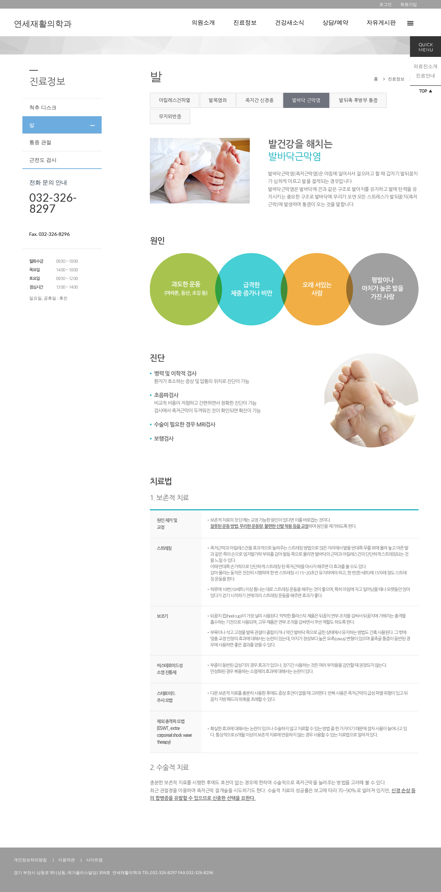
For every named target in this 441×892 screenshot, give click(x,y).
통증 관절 (40, 142)
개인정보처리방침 (30, 860)
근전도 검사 (43, 159)
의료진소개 (425, 66)
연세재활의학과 (43, 23)
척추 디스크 (43, 107)
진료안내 (425, 75)
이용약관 (66, 860)
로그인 (385, 4)
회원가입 (408, 4)
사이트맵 (94, 860)
